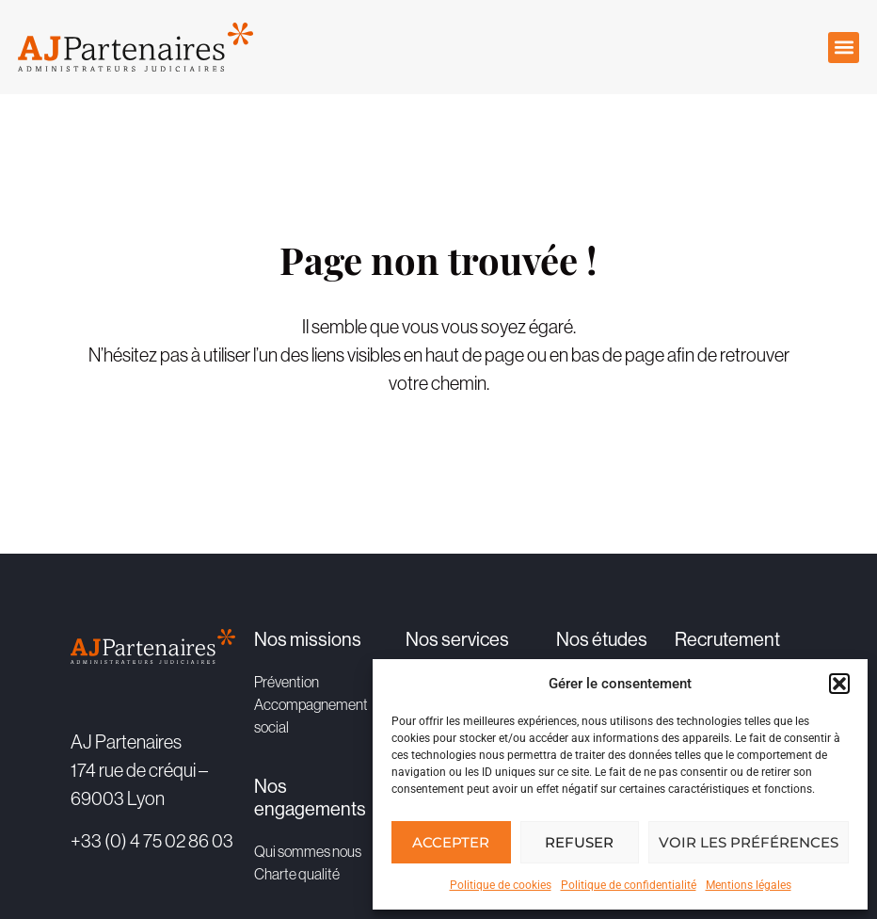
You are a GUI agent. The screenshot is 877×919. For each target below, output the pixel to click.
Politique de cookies (500, 885)
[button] (839, 683)
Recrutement (727, 640)
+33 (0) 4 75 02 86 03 (152, 840)
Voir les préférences (748, 842)
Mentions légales (748, 885)
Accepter (450, 842)
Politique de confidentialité (628, 885)
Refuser (579, 842)
